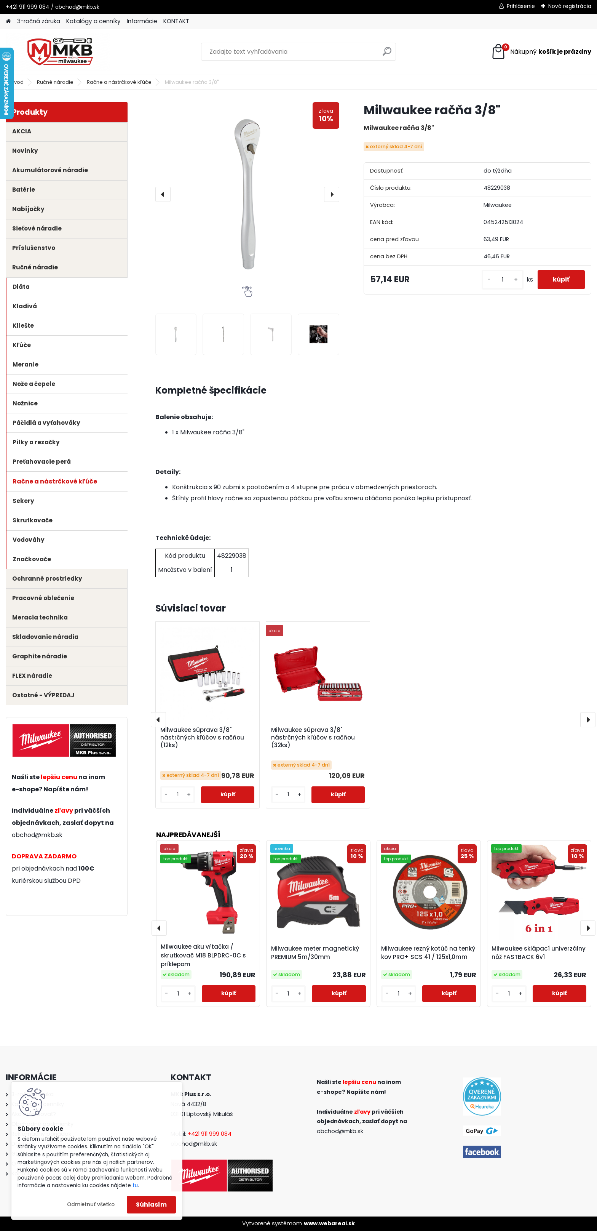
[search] (387, 54)
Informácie (142, 21)
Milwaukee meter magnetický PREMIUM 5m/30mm (315, 952)
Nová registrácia (569, 6)
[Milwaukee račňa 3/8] (176, 334)
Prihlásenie (521, 6)
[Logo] (58, 52)
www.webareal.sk (329, 1223)
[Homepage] (8, 21)
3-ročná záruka (38, 21)
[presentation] (163, 194)
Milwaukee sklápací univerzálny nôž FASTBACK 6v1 (539, 952)
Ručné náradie (55, 82)
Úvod (17, 82)
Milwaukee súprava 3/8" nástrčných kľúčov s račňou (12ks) (202, 737)
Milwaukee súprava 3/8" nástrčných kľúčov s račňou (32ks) (313, 737)
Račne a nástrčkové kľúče (119, 82)
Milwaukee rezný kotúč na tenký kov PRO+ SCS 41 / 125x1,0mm (428, 952)
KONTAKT (176, 21)
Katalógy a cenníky (93, 21)
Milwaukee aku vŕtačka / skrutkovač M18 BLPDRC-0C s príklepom (203, 955)
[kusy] (502, 280)
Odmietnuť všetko (91, 1204)
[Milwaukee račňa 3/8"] (247, 194)
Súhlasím (151, 1204)
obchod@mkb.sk (37, 835)
